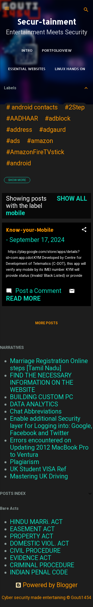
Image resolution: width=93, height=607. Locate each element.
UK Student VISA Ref (38, 469)
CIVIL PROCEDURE (35, 550)
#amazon (40, 140)
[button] (84, 230)
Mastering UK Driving (39, 476)
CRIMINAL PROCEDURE (42, 565)
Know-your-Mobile (30, 230)
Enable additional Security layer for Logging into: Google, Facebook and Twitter (51, 426)
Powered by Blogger (46, 585)
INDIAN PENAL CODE (39, 572)
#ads (13, 140)
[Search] (86, 10)
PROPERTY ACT (31, 536)
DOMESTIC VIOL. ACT (39, 543)
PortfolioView (57, 50)
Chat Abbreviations (36, 411)
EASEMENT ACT (32, 529)
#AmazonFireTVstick (35, 152)
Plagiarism (24, 462)
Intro (27, 50)
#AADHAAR (22, 118)
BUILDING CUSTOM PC (41, 397)
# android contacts (32, 107)
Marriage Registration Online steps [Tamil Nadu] (49, 364)
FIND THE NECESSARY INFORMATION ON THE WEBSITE (41, 382)
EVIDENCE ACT (30, 557)
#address (19, 129)
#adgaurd (52, 129)
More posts (46, 323)
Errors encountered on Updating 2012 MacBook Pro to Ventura (49, 447)
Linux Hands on (70, 68)
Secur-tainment (46, 21)
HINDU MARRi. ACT (36, 521)
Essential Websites (26, 68)
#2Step (75, 107)
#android (18, 163)
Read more (23, 298)
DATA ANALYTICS (34, 404)
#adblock (57, 118)
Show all (72, 198)
